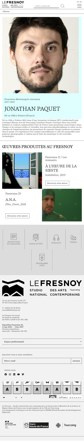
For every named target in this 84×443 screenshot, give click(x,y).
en (81, 2)
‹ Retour (5, 11)
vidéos (73, 242)
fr (78, 2)
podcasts (56, 243)
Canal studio (36, 244)
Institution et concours (13, 243)
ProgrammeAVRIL (42, 264)
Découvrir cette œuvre (57, 183)
